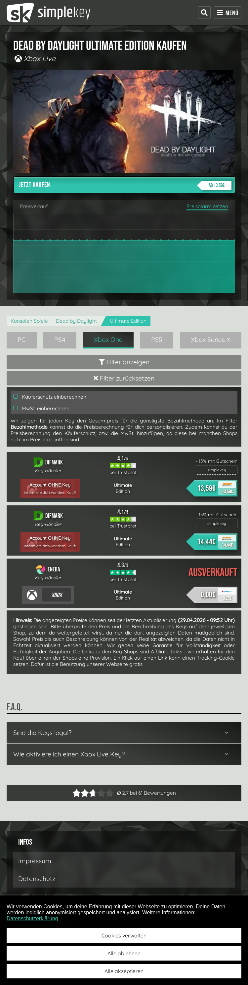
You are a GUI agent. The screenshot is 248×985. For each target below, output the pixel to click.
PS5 (156, 340)
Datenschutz (36, 879)
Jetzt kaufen (125, 185)
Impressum (34, 861)
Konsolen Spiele (29, 321)
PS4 (59, 340)
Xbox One (108, 340)
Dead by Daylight (76, 321)
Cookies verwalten (124, 935)
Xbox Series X (210, 340)
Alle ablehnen (124, 953)
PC (22, 340)
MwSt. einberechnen (41, 408)
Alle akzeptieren (124, 971)
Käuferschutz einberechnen (49, 397)
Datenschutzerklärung (32, 918)
